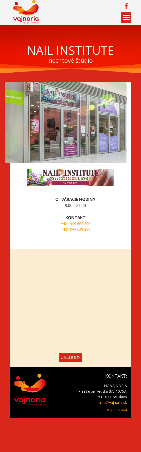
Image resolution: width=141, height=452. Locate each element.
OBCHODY (70, 357)
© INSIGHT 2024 (117, 410)
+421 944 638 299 (84, 229)
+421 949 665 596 (84, 223)
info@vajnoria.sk (113, 402)
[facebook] (126, 6)
